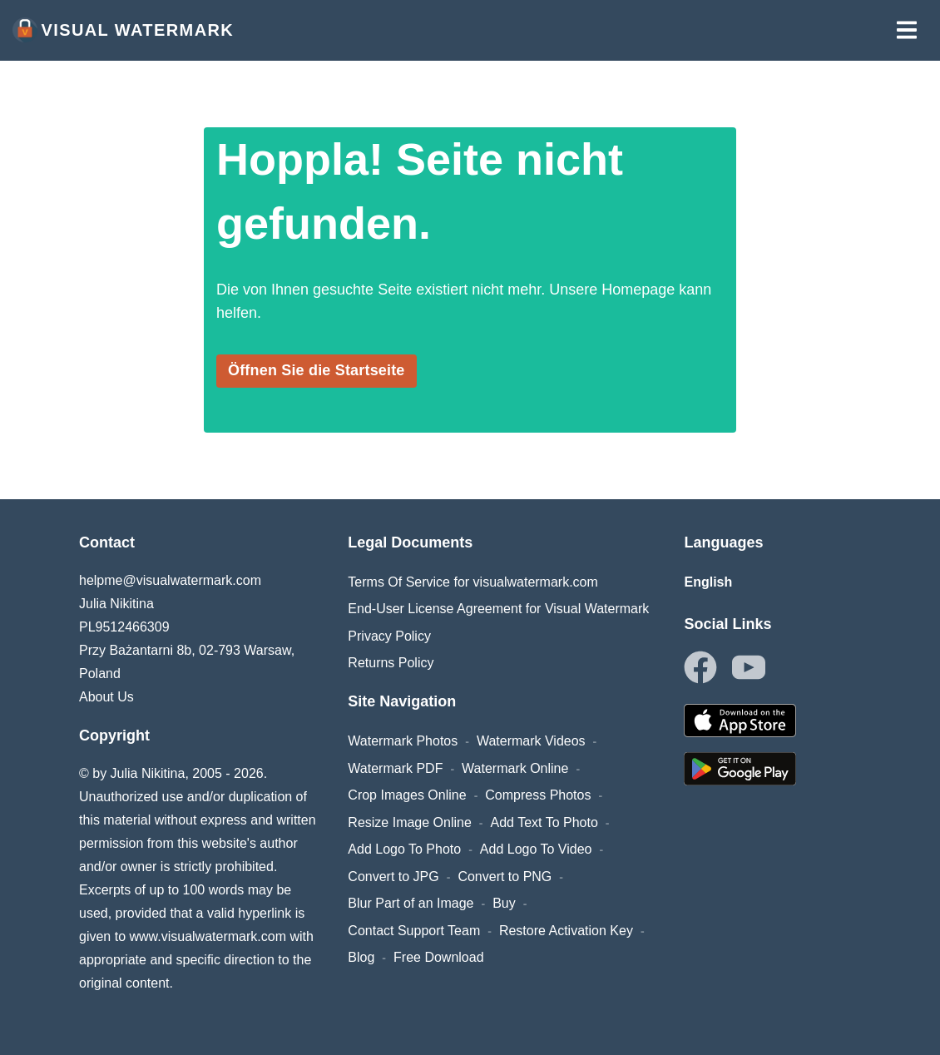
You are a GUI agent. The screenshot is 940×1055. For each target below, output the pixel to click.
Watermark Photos (403, 741)
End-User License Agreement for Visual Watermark (498, 609)
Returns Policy (390, 663)
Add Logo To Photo (404, 849)
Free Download (438, 957)
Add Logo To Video (536, 849)
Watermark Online (515, 768)
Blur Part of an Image (410, 903)
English (708, 582)
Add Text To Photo (544, 822)
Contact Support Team (414, 931)
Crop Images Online (407, 795)
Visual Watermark (123, 29)
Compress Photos (538, 795)
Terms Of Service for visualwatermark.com (473, 582)
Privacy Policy (389, 636)
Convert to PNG (505, 876)
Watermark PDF (395, 768)
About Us (106, 697)
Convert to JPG (393, 876)
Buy (504, 903)
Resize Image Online (410, 822)
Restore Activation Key (566, 931)
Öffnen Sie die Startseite (316, 370)
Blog (361, 957)
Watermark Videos (531, 741)
